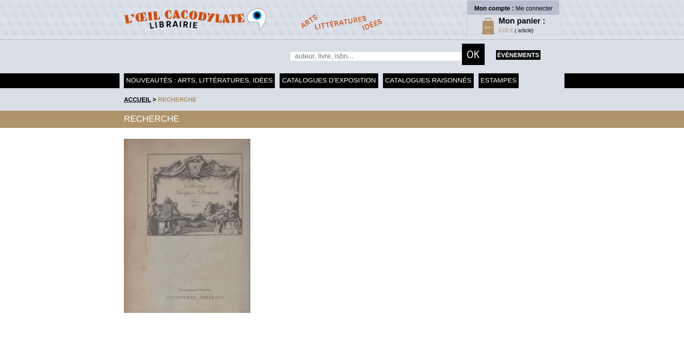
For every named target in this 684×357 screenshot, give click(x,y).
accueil (137, 99)
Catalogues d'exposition (329, 80)
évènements (518, 54)
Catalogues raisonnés (428, 80)
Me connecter (534, 8)
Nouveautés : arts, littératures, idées (199, 80)
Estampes (499, 80)
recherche (177, 99)
